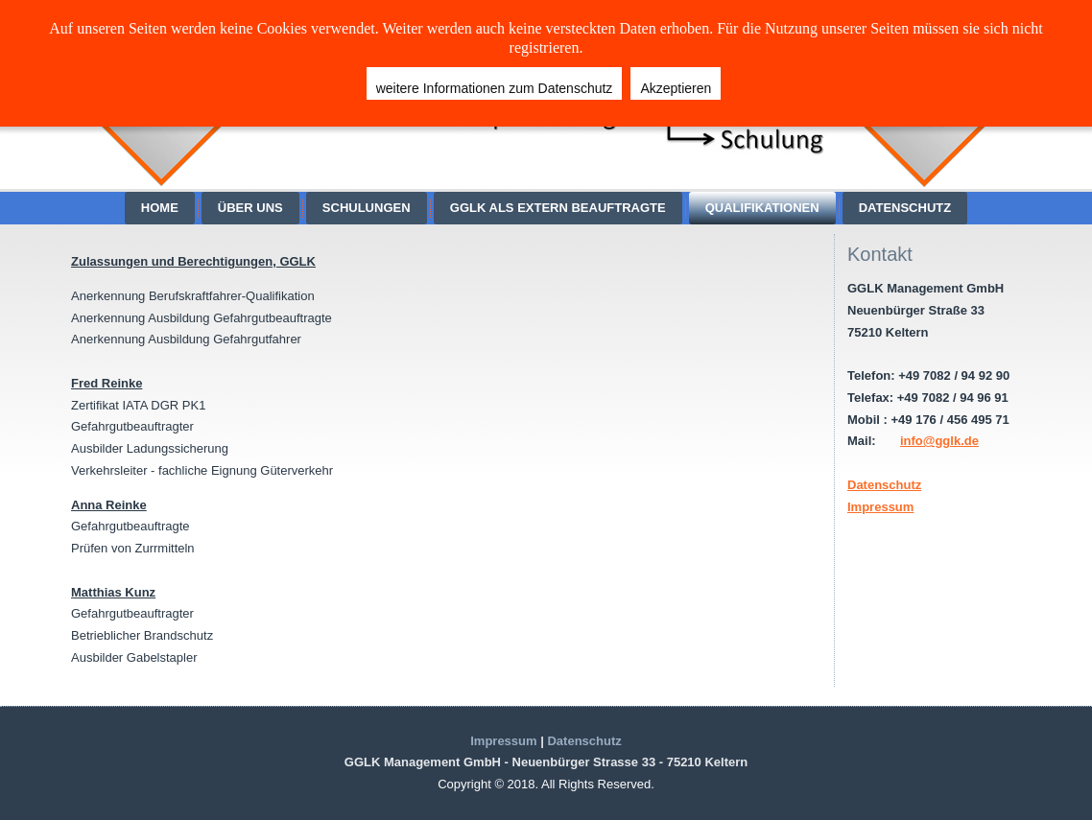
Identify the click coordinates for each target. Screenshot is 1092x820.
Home (159, 207)
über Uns (250, 207)
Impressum (880, 507)
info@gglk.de (939, 440)
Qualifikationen (762, 207)
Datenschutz (905, 207)
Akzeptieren (675, 88)
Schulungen (366, 207)
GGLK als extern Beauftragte (558, 207)
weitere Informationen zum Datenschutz (494, 88)
